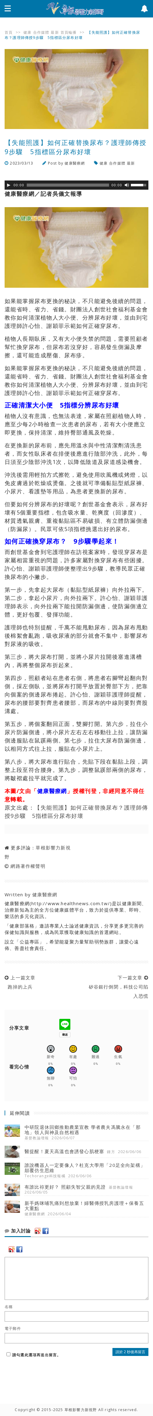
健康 (27, 32)
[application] (76, 185)
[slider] (68, 185)
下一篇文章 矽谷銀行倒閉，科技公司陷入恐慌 (116, 986)
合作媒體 (41, 32)
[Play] (8, 185)
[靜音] (126, 185)
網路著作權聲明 (27, 866)
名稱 (9, 1306)
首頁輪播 (69, 32)
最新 (55, 32)
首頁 (9, 32)
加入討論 (18, 1231)
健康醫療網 (75, 163)
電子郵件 (13, 1328)
